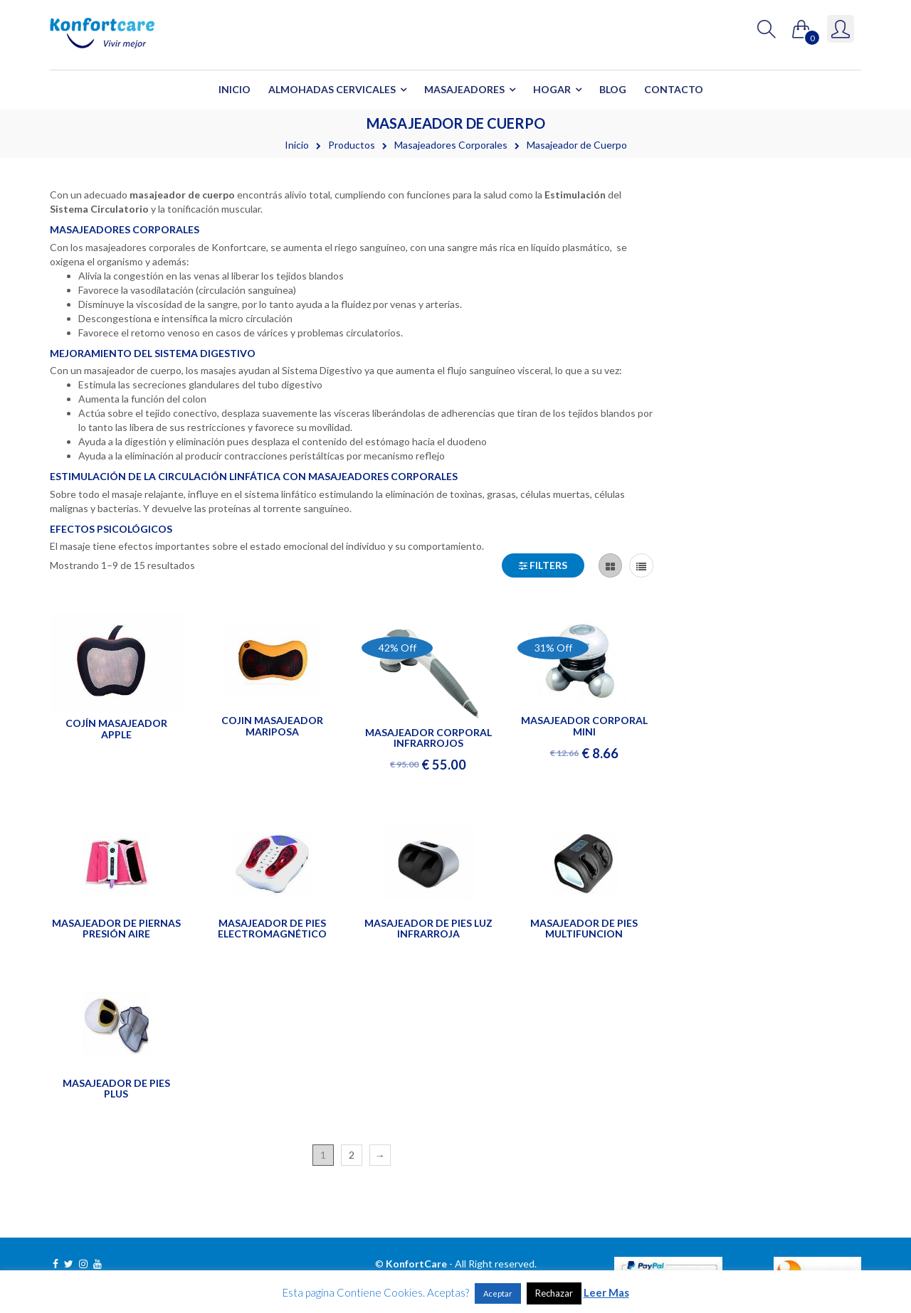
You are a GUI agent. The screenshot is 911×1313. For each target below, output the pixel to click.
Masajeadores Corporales (450, 145)
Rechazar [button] (554, 1293)
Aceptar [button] (497, 1293)
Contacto (673, 89)
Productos (351, 145)
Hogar (552, 89)
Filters (543, 565)
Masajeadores (464, 89)
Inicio (234, 89)
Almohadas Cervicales (332, 89)
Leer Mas (606, 1292)
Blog (612, 89)
